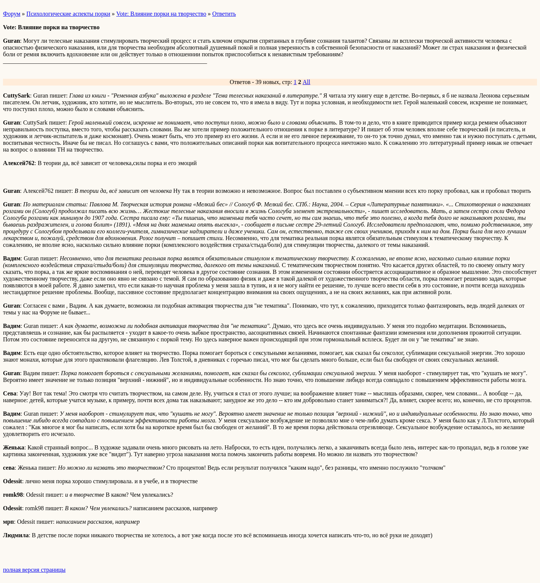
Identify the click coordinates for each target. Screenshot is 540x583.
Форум (11, 14)
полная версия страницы (34, 569)
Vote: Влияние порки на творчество (161, 14)
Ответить (224, 14)
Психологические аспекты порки (68, 14)
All (306, 82)
